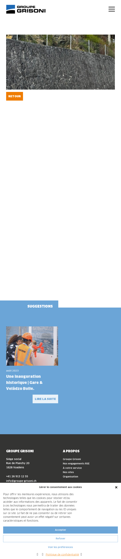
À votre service (72, 468)
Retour (14, 96)
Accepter (60, 530)
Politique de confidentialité (62, 555)
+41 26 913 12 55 (17, 476)
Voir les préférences (60, 548)
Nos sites (68, 472)
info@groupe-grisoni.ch (21, 480)
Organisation (70, 476)
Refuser (60, 539)
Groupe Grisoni (72, 459)
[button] (116, 487)
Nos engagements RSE (76, 463)
